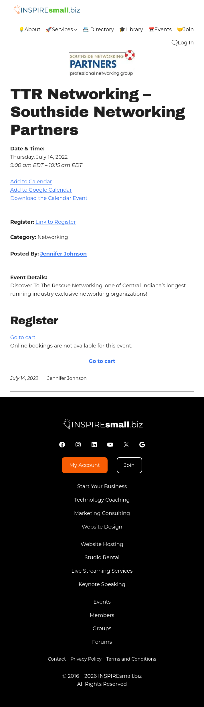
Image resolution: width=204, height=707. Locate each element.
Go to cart (22, 337)
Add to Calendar (31, 181)
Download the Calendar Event (49, 198)
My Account (84, 465)
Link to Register (55, 222)
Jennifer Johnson (63, 254)
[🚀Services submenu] (75, 29)
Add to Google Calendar (41, 190)
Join (129, 465)
